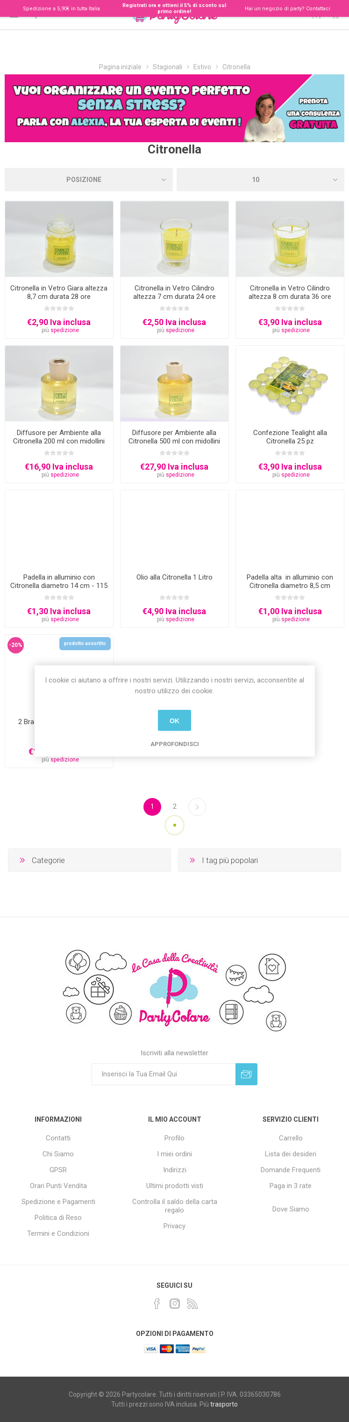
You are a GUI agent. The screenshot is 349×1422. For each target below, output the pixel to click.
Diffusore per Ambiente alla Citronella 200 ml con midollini (59, 436)
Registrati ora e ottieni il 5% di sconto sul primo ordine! (174, 8)
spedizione (64, 330)
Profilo (174, 1138)
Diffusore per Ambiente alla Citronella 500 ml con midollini (174, 436)
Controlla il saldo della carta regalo (174, 1205)
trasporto (224, 1404)
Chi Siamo (58, 1154)
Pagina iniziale (120, 67)
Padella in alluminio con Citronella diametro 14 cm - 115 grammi (58, 585)
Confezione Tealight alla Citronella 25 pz (290, 436)
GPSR (58, 1170)
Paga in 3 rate (291, 1186)
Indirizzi (174, 1170)
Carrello (291, 1138)
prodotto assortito (85, 643)
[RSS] (192, 1303)
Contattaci (318, 9)
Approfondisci (174, 743)
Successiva (197, 807)
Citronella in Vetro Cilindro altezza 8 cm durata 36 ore (290, 292)
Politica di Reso (58, 1217)
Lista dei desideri (290, 1154)
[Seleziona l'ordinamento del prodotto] (89, 179)
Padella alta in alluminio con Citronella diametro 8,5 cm (290, 581)
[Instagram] (174, 1303)
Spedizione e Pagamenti (58, 1201)
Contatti (58, 1138)
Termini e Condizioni (58, 1233)
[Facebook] (157, 1303)
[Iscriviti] (163, 1074)
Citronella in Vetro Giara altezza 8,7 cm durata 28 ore (58, 292)
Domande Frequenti (291, 1170)
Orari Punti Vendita (58, 1186)
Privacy (174, 1226)
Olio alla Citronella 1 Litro (174, 577)
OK (174, 720)
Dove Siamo (290, 1209)
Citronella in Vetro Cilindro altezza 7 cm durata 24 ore (174, 292)
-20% (15, 645)
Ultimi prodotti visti (174, 1186)
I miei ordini (174, 1154)
